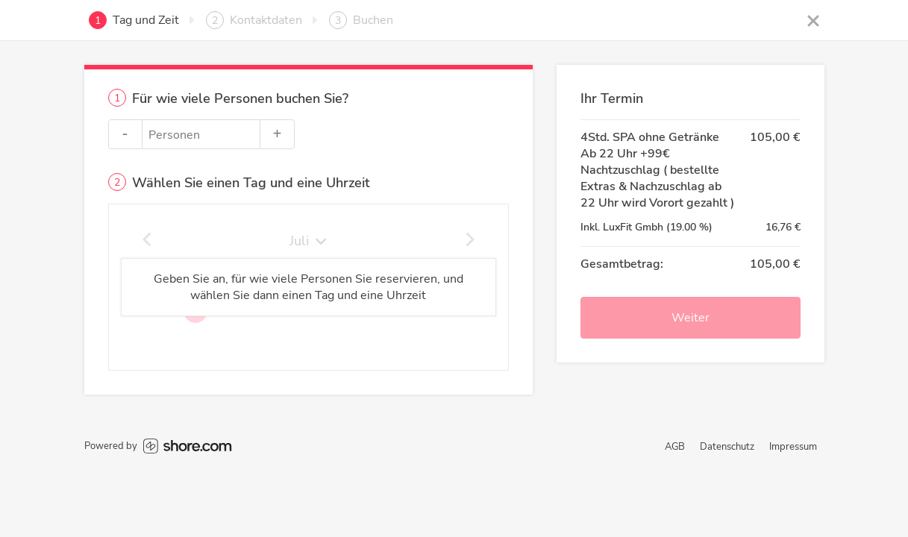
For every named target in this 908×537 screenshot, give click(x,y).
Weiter (690, 318)
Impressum (793, 446)
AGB (675, 446)
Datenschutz (727, 446)
